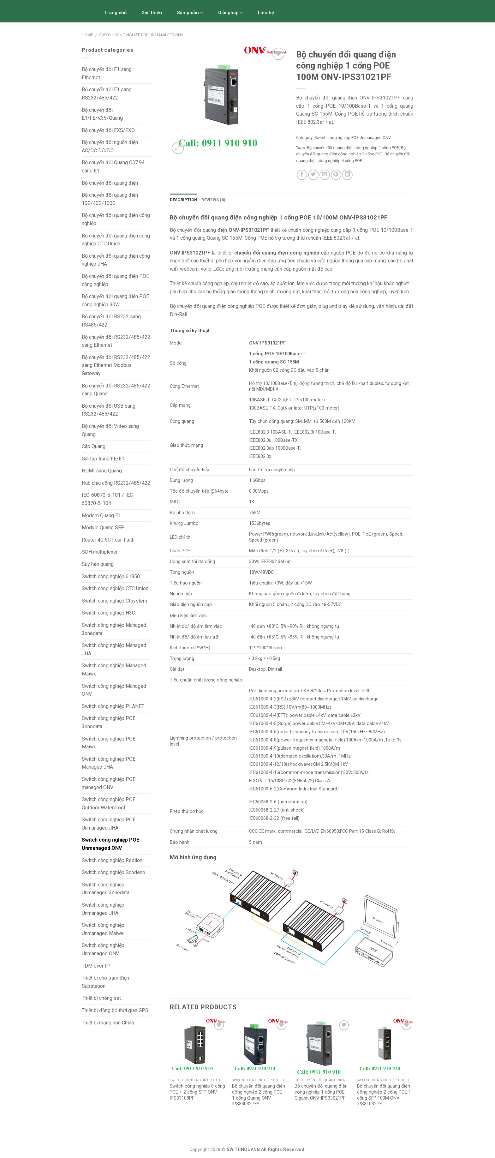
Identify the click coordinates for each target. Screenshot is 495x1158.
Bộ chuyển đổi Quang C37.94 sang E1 (113, 166)
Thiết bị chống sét (101, 998)
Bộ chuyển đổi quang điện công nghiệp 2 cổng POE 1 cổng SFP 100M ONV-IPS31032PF (384, 1095)
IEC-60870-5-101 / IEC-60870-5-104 (108, 499)
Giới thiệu (151, 12)
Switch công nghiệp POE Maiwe (108, 743)
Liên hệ (266, 12)
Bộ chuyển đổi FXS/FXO (108, 130)
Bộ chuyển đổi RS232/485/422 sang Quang (116, 390)
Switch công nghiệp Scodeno (113, 872)
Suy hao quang (98, 564)
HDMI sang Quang (102, 471)
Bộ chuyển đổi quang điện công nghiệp (116, 219)
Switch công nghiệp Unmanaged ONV (103, 949)
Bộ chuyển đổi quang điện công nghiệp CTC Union (116, 240)
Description (183, 199)
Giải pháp (230, 13)
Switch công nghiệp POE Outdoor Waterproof (108, 803)
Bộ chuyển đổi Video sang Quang (110, 430)
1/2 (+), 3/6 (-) (284, 551)
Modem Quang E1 (101, 516)
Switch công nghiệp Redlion (112, 860)
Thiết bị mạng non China (108, 1023)
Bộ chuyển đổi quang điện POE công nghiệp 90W (115, 300)
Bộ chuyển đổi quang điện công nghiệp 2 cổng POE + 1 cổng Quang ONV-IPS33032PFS (259, 1095)
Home (87, 35)
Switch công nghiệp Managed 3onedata (114, 629)
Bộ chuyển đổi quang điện (110, 183)
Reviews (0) (213, 199)
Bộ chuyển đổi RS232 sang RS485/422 (111, 321)
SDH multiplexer (100, 552)
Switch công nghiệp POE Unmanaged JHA (108, 824)
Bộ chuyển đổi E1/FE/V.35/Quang (102, 114)
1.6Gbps (257, 480)
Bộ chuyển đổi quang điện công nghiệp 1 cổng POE (353, 147)
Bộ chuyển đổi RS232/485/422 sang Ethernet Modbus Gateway (116, 365)
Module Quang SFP (103, 528)
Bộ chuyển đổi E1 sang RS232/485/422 (107, 94)
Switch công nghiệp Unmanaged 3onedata (105, 889)
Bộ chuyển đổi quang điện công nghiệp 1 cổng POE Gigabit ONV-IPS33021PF (321, 1092)
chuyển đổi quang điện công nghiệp (276, 253)
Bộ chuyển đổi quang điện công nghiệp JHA (116, 260)
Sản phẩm (190, 13)
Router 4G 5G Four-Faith (108, 540)
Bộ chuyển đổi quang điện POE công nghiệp (115, 280)
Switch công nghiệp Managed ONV (114, 690)
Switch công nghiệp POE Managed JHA (108, 763)
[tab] (183, 200)
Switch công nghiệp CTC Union (115, 588)
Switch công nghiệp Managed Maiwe (114, 670)
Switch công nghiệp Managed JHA (114, 649)
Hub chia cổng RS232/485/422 (116, 483)
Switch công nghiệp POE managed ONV (108, 783)
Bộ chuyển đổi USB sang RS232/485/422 (108, 410)
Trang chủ (115, 12)
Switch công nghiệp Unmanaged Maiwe (103, 929)
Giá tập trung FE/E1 (103, 459)
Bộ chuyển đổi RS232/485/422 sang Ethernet (116, 341)
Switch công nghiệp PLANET (113, 706)
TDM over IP (96, 966)
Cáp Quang (93, 446)
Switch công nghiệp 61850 (111, 576)
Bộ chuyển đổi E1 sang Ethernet (107, 73)
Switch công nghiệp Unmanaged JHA (103, 909)
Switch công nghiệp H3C (108, 613)
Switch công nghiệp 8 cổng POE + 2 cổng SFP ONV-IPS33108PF (197, 1092)
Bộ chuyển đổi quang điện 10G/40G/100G (110, 199)
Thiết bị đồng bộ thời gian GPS (115, 1010)
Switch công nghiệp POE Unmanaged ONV (141, 35)
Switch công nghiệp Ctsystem (114, 601)
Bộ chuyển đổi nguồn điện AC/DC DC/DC (110, 146)
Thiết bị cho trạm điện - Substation (107, 982)
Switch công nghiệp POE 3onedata (108, 722)
